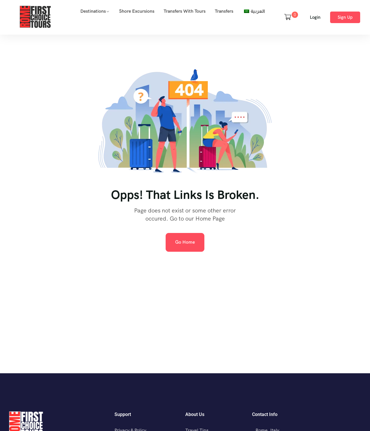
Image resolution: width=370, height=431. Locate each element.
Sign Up (345, 17)
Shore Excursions (136, 11)
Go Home (185, 242)
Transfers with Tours (185, 11)
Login (315, 17)
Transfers (224, 11)
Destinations (93, 11)
